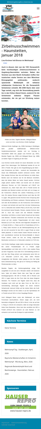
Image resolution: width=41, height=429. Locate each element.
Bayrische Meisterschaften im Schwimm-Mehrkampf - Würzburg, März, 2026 (20, 360)
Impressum (5, 423)
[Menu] (38, 8)
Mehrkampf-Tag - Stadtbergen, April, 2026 (19, 351)
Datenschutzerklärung (19, 423)
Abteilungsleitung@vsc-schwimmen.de (21, 2)
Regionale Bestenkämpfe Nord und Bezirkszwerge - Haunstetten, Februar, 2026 (19, 370)
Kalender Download (8, 425)
